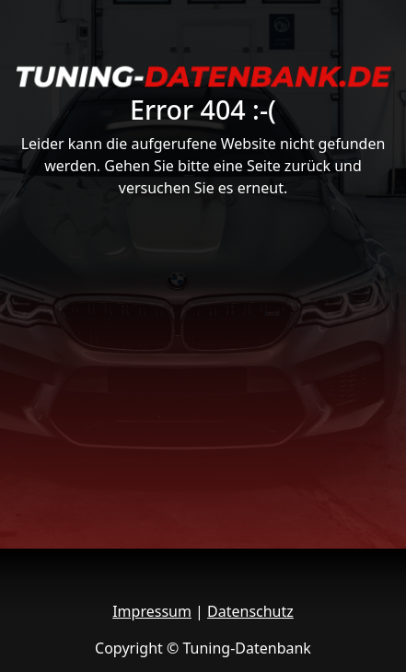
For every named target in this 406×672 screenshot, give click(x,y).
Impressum (151, 611)
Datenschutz (250, 611)
